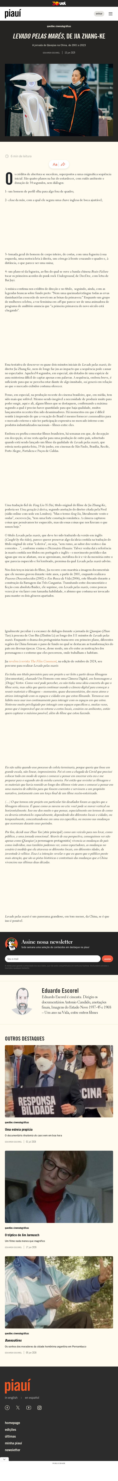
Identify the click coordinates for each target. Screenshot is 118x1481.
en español (32, 1397)
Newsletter (12, 1450)
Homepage (12, 1422)
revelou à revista (32, 661)
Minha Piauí (13, 1443)
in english (11, 1397)
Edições (10, 1429)
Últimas (10, 1436)
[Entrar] (99, 13)
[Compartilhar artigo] (63, 164)
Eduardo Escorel (60, 990)
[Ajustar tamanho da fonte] (55, 164)
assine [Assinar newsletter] (107, 958)
